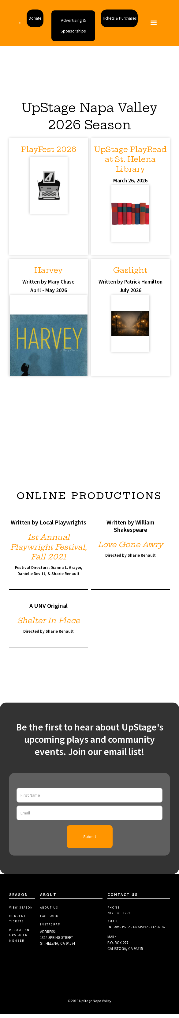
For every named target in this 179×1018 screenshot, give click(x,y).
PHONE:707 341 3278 (119, 918)
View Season (21, 916)
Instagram (50, 933)
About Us (49, 916)
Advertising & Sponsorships (74, 31)
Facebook (49, 924)
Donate (30, 18)
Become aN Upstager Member (19, 943)
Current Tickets (17, 927)
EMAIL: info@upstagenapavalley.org (136, 932)
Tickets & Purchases (123, 18)
